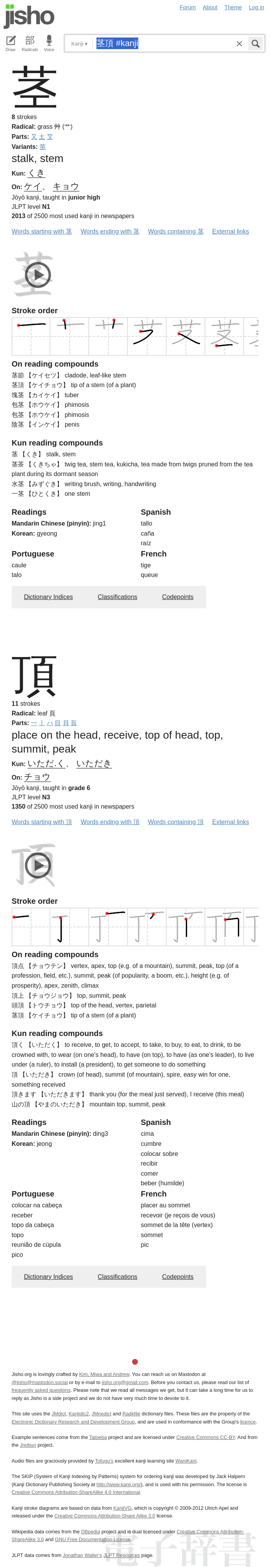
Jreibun (28, 1445)
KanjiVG (122, 1508)
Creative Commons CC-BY (205, 1437)
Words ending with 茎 (110, 231)
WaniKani (185, 1461)
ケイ (33, 186)
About (210, 7)
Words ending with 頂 (110, 822)
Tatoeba (98, 1437)
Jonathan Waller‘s (82, 1555)
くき (36, 173)
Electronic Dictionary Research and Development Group (73, 1422)
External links (230, 231)
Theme (233, 7)
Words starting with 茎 (42, 231)
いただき (94, 763)
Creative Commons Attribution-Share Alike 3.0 (104, 1516)
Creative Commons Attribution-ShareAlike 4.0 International (76, 1492)
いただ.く (46, 763)
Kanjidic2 (79, 1414)
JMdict (59, 1414)
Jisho (29, 16)
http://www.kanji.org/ (118, 1484)
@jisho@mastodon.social (40, 1382)
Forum (188, 7)
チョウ (37, 777)
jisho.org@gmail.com (125, 1382)
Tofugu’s (104, 1461)
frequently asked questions (41, 1390)
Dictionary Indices (48, 597)
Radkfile (131, 1414)
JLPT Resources (121, 1555)
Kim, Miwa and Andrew (104, 1374)
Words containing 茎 (176, 231)
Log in (256, 7)
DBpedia (90, 1532)
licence (248, 1422)
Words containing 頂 (176, 822)
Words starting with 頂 (42, 822)
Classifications (117, 597)
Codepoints (178, 597)
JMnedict (101, 1414)
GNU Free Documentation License (93, 1539)
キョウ (66, 186)
